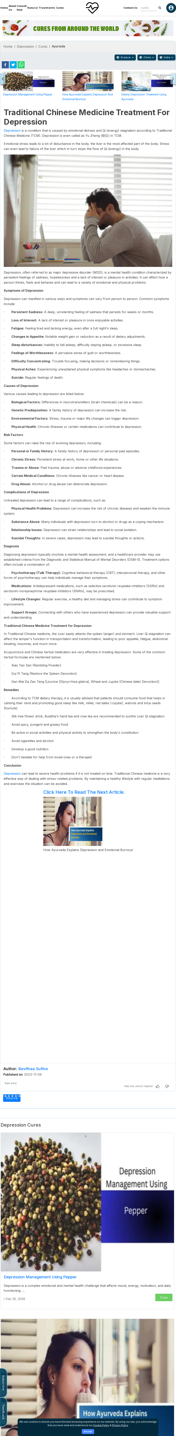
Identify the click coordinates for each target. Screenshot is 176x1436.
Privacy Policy (120, 1425)
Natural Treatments (41, 7)
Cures (60, 7)
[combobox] (146, 8)
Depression (25, 46)
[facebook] (5, 64)
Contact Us (130, 7)
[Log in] (171, 8)
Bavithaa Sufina (33, 1068)
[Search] (160, 8)
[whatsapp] (21, 64)
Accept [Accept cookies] (88, 1431)
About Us (12, 7)
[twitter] (13, 64)
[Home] (92, 8)
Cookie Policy (101, 1425)
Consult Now (22, 7)
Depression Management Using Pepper (27, 94)
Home (4, 7)
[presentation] (3, 78)
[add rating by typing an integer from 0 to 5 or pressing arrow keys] (12, 1096)
